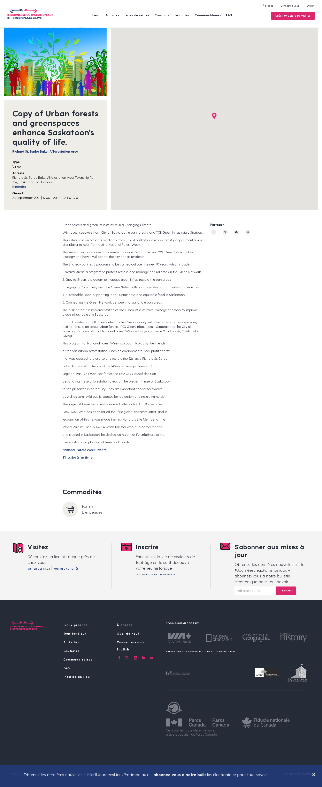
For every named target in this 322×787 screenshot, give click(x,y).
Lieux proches (75, 625)
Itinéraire (19, 186)
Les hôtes (182, 15)
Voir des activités (66, 568)
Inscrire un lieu (76, 676)
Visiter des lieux (39, 568)
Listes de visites (136, 15)
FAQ (229, 15)
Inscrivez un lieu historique (155, 574)
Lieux (96, 15)
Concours (162, 15)
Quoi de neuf (128, 633)
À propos (267, 5)
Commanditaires (208, 15)
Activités (112, 15)
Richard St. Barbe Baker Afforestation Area (45, 151)
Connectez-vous (289, 5)
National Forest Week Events (84, 450)
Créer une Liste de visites (292, 15)
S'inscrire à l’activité (77, 457)
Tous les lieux (75, 633)
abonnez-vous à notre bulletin (182, 774)
